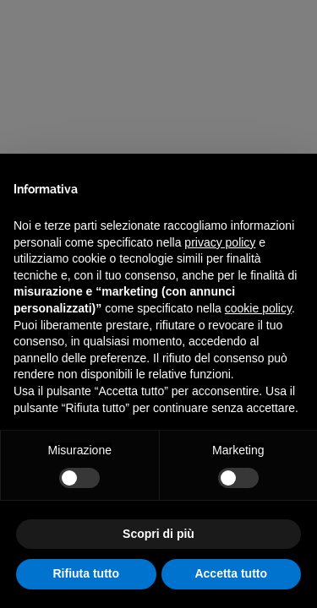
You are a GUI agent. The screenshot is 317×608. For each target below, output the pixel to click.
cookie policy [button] (258, 308)
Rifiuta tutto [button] (85, 573)
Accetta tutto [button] (230, 573)
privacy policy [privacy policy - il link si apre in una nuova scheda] (219, 242)
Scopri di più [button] (158, 533)
